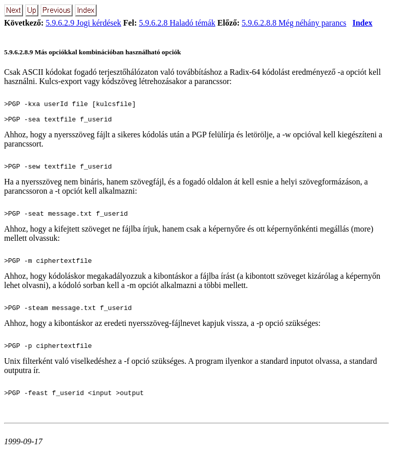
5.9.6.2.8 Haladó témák (177, 22)
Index (363, 22)
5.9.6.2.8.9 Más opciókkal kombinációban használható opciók (92, 52)
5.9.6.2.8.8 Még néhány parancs (294, 22)
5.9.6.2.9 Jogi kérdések (83, 22)
